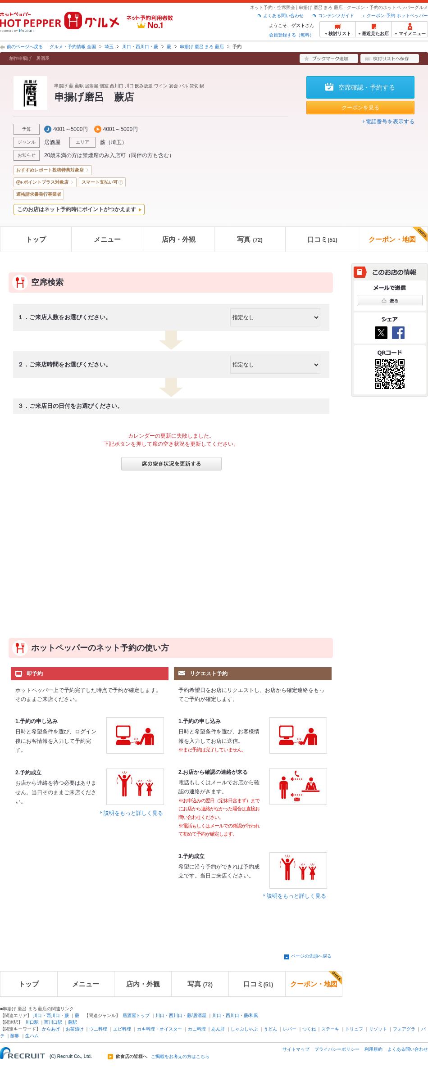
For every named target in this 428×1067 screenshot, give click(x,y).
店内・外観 (179, 239)
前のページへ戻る (25, 46)
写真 (249, 239)
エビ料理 (122, 1028)
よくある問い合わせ (283, 15)
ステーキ (330, 1028)
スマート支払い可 (100, 182)
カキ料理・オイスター (159, 1028)
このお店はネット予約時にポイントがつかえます (76, 209)
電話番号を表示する (390, 121)
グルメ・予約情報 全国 (73, 46)
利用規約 (373, 1049)
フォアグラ (404, 1028)
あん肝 (218, 1028)
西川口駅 (53, 1022)
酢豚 (14, 1035)
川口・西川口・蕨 (140, 46)
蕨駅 (72, 1022)
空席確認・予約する (366, 87)
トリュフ (354, 1028)
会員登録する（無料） (291, 34)
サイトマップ (296, 1049)
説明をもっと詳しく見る (133, 813)
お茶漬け (75, 1028)
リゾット (378, 1028)
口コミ (322, 239)
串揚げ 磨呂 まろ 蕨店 (202, 46)
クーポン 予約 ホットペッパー (397, 15)
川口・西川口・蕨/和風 (235, 1015)
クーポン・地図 (398, 235)
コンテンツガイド (336, 15)
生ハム (32, 1035)
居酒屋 (52, 142)
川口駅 (32, 1022)
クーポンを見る (360, 107)
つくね (309, 1028)
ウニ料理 (98, 1028)
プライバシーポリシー (337, 1049)
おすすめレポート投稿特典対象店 (50, 169)
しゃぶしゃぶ (244, 1028)
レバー (289, 1028)
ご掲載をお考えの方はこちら (180, 1056)
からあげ (51, 1028)
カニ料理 (197, 1028)
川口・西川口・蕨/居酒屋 (180, 1015)
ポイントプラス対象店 (45, 182)
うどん (270, 1028)
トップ (36, 239)
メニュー (107, 239)
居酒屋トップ (136, 1015)
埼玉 (109, 46)
